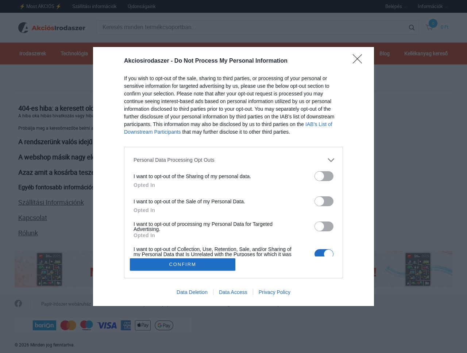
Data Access (233, 293)
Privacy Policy (274, 293)
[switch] (323, 175)
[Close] (360, 60)
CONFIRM (183, 264)
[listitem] (233, 159)
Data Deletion (192, 293)
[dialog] (233, 176)
